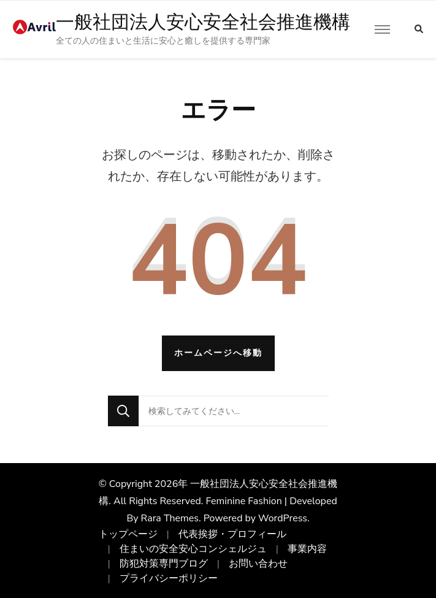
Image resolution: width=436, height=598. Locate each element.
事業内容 (307, 549)
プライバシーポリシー (169, 578)
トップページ (128, 534)
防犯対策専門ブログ (164, 563)
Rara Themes (170, 518)
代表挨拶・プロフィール (232, 534)
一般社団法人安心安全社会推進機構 (203, 22)
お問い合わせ (258, 563)
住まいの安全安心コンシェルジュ (193, 549)
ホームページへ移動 (218, 353)
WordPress (282, 518)
